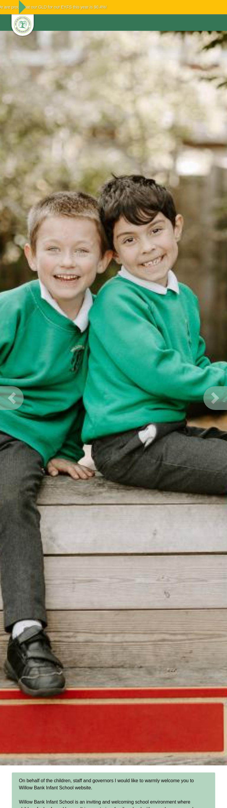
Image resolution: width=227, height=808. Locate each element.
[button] (12, 398)
